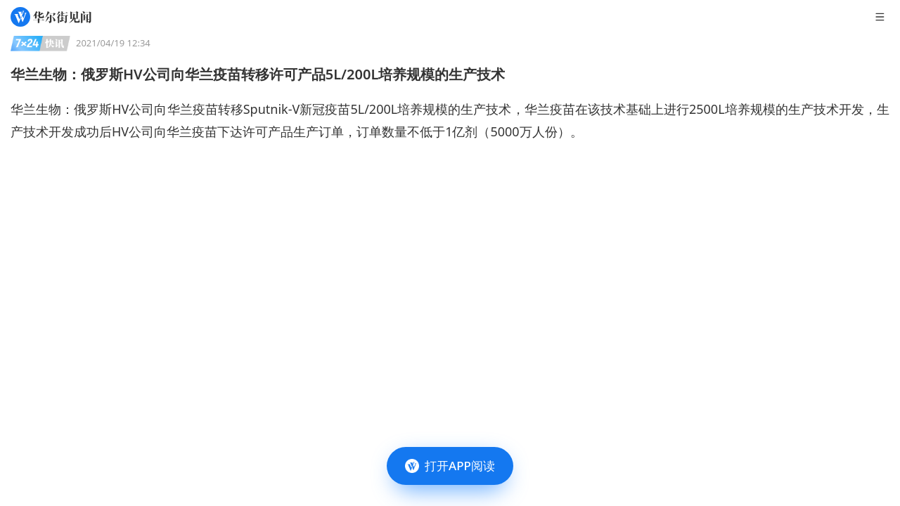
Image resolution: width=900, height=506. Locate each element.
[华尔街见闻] (51, 17)
